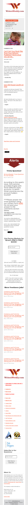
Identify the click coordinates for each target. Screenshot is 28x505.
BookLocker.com (11, 482)
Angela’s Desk (8, 403)
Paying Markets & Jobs (10, 420)
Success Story (8, 428)
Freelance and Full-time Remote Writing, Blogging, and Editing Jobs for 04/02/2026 (14, 349)
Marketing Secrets (9, 423)
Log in (6, 502)
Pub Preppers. (7, 483)
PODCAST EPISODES (10, 408)
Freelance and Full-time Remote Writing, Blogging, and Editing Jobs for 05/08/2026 (14, 304)
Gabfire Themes (14, 503)
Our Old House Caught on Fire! (14, 85)
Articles (7, 410)
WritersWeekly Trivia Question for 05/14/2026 (14, 174)
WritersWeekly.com (16, 501)
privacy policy (7, 496)
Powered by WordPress (13, 502)
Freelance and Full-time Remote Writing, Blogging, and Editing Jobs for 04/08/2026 (14, 337)
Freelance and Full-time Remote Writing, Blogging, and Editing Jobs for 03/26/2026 (14, 360)
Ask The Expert (8, 418)
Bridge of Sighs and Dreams (10, 117)
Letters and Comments (12, 20)
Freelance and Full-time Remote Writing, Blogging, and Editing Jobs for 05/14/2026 (14, 293)
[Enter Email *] (14, 247)
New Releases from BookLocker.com (13, 415)
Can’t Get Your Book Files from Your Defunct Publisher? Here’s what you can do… (13, 54)
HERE (21, 203)
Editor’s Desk (8, 405)
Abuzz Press (18, 482)
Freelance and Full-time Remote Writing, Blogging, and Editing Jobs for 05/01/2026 (14, 315)
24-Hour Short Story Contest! (11, 425)
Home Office (8, 413)
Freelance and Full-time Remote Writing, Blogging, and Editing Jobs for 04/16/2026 (14, 326)
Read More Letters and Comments (12, 141)
